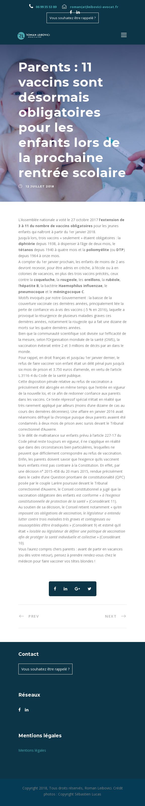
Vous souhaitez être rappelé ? (73, 18)
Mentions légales (32, 750)
